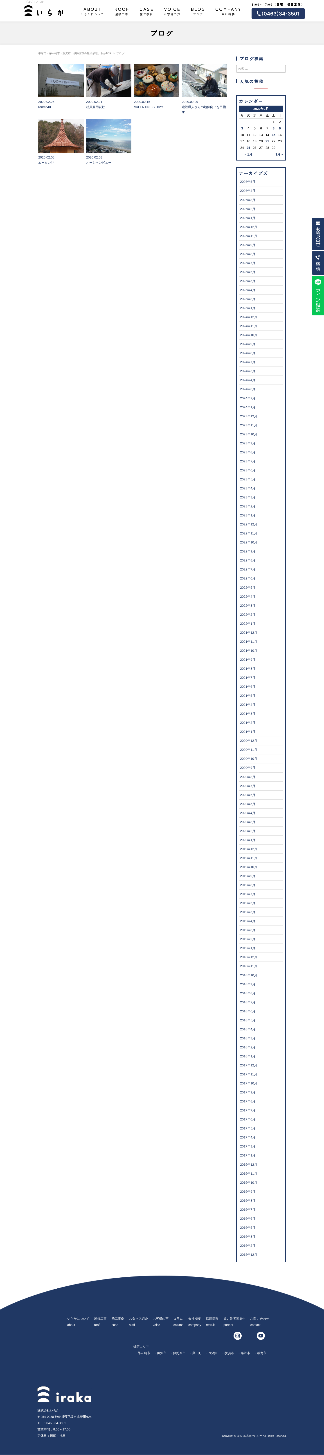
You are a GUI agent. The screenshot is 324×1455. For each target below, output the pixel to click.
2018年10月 (248, 975)
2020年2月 (247, 831)
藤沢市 (161, 1353)
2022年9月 (247, 551)
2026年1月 (247, 218)
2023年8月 (247, 452)
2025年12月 (248, 227)
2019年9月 (247, 876)
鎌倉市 (261, 1353)
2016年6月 (247, 1218)
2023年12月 (248, 416)
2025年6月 (247, 272)
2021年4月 (247, 704)
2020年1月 (247, 840)
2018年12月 (248, 957)
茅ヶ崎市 (144, 1353)
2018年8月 (247, 993)
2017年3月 (247, 1146)
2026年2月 (247, 209)
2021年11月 (248, 641)
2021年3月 (247, 713)
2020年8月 (247, 777)
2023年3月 (247, 497)
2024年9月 (247, 344)
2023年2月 (247, 506)
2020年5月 (247, 804)
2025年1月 (247, 308)
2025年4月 (247, 290)
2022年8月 (247, 560)
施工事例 (147, 11)
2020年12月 (248, 740)
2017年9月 (247, 1092)
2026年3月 (247, 200)
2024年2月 (247, 398)
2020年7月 (247, 786)
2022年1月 (247, 623)
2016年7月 (247, 1209)
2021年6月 (247, 686)
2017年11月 (248, 1074)
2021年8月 (247, 668)
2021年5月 (247, 695)
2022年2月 (247, 614)
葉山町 (197, 1353)
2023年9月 (247, 443)
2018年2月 (247, 1047)
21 (267, 141)
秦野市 (245, 1353)
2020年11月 (248, 749)
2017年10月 (248, 1083)
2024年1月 (247, 407)
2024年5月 (247, 371)
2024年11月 (248, 326)
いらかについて (92, 11)
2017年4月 (247, 1137)
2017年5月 (247, 1128)
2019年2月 (247, 939)
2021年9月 (247, 659)
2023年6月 (247, 470)
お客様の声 (172, 11)
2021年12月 (248, 632)
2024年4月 (247, 380)
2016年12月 (248, 1164)
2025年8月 (247, 254)
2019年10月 (248, 867)
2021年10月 (248, 650)
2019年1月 (247, 948)
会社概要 (228, 11)
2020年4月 (247, 813)
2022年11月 (248, 533)
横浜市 (229, 1353)
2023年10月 (248, 434)
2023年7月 (247, 461)
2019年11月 (248, 858)
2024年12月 (248, 317)
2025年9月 (247, 245)
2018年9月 (247, 984)
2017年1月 (247, 1155)
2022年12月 (248, 524)
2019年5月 (247, 912)
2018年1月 (247, 1056)
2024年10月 (248, 335)
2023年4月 (247, 488)
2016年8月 (247, 1200)
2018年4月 (247, 1029)
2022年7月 (247, 569)
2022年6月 (247, 578)
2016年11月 (248, 1173)
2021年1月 (247, 731)
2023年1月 (247, 515)
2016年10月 (248, 1182)
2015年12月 (248, 1254)
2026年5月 (247, 181)
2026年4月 (247, 190)
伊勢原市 (179, 1353)
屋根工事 (121, 11)
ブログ (198, 11)
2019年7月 (247, 894)
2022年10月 (248, 542)
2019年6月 (247, 903)
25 (248, 147)
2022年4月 (247, 596)
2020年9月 (247, 767)
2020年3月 (247, 822)
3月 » (279, 154)
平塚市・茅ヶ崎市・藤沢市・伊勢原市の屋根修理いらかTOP (74, 53)
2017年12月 (248, 1065)
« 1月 (248, 154)
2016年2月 (247, 1245)
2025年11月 (248, 236)
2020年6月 (247, 795)
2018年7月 (247, 1002)
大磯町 (213, 1353)
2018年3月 (247, 1038)
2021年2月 (247, 722)
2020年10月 (248, 758)
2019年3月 (247, 930)
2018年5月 (247, 1020)
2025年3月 (247, 299)
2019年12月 (248, 849)
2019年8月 (247, 885)
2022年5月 (247, 587)
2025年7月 (247, 263)
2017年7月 (247, 1110)
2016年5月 (247, 1227)
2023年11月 (248, 425)
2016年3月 (247, 1236)
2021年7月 (247, 677)
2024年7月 (247, 362)
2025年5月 (247, 281)
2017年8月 (247, 1101)
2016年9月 (247, 1191)
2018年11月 (248, 966)
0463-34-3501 (56, 1423)
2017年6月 (247, 1119)
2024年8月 (247, 353)
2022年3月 (247, 605)
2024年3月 (247, 389)
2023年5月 (247, 479)
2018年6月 (247, 1011)
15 (273, 135)
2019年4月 (247, 921)
